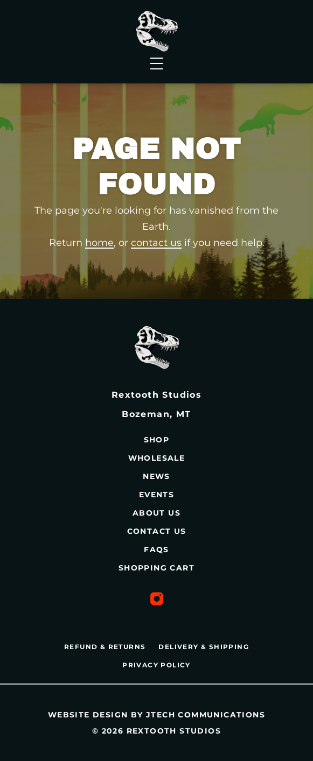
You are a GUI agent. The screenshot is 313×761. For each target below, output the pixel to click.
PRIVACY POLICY (156, 665)
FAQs (156, 549)
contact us (156, 243)
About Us (156, 513)
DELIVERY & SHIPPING (203, 647)
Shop (157, 440)
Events (156, 494)
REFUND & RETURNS (104, 647)
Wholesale (156, 458)
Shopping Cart (156, 568)
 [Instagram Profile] (156, 599)
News (156, 476)
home (99, 243)
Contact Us (156, 531)
